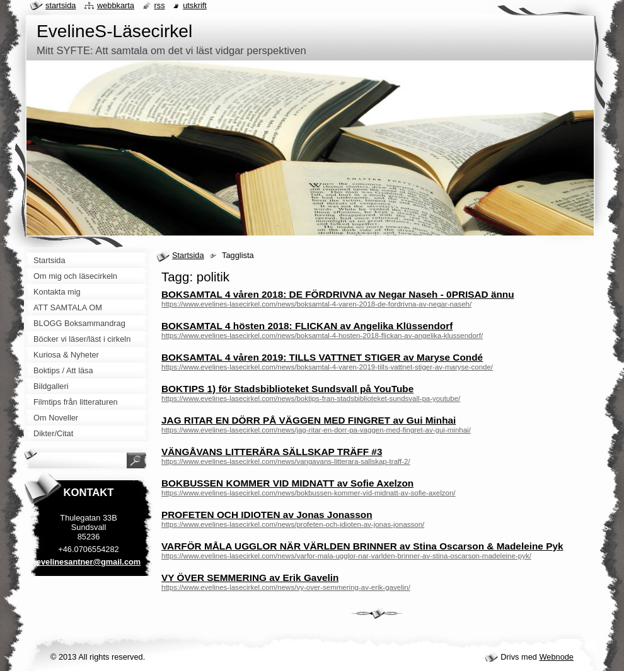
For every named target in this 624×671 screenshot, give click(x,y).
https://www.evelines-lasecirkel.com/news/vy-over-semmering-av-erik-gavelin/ (285, 587)
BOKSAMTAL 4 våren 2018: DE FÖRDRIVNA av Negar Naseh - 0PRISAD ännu (337, 294)
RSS (159, 5)
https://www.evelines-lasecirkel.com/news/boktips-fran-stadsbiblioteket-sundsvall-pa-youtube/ (310, 398)
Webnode (556, 657)
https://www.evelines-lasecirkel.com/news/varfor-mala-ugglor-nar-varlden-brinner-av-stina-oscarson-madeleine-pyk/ (346, 556)
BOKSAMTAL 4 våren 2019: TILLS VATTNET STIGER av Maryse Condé (322, 357)
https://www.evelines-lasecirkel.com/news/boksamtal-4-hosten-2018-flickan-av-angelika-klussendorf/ (322, 335)
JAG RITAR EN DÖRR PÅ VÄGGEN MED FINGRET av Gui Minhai (308, 420)
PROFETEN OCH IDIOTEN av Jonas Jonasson (267, 514)
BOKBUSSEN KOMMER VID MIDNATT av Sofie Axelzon (287, 483)
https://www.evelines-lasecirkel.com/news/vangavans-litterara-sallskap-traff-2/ (285, 461)
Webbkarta (115, 5)
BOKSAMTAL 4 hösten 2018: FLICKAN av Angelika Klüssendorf (307, 325)
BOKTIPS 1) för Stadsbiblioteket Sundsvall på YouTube (287, 388)
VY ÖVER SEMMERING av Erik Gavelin (249, 577)
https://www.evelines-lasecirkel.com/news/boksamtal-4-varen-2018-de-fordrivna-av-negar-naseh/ (316, 304)
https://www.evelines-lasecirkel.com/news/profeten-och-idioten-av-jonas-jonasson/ (292, 524)
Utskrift (195, 5)
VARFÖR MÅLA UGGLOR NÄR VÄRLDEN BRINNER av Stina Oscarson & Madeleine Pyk (362, 546)
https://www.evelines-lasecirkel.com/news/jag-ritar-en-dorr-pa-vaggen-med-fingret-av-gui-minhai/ (316, 430)
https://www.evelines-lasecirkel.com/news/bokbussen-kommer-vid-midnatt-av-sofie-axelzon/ (308, 493)
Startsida (188, 255)
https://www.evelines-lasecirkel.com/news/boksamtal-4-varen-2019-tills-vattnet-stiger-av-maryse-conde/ (327, 367)
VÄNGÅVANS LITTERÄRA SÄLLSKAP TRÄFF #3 (271, 451)
